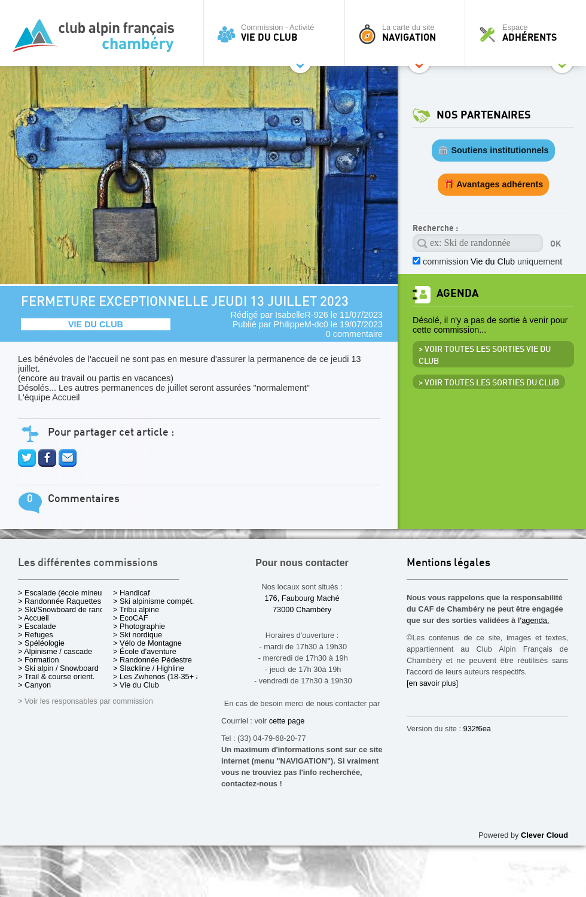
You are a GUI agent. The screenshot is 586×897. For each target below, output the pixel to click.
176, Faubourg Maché (301, 598)
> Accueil (33, 617)
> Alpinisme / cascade (55, 651)
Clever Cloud (544, 835)
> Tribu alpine (136, 609)
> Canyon (34, 684)
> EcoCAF (130, 617)
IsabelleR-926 (301, 315)
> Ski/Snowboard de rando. (64, 609)
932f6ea (477, 728)
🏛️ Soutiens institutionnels (493, 150)
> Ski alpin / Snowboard (58, 668)
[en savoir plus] (432, 683)
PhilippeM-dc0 (301, 324)
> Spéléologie (41, 642)
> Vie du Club (136, 684)
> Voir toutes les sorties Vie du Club (485, 355)
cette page (287, 720)
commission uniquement (492, 261)
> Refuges (35, 634)
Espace (528, 33)
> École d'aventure (144, 651)
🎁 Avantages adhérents (494, 184)
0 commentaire (354, 334)
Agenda (457, 293)
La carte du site (408, 33)
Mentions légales (448, 563)
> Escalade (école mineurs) (64, 592)
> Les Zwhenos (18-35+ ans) (162, 676)
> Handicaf (131, 592)
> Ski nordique (137, 634)
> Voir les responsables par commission (85, 701)
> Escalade (37, 626)
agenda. (535, 620)
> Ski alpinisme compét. (153, 601)
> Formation (38, 659)
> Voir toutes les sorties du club (489, 383)
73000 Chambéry (302, 609)
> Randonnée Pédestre (152, 659)
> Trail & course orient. (56, 676)
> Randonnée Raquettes (59, 601)
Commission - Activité (277, 33)
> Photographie (139, 626)
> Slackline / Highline (148, 668)
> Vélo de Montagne (147, 642)
